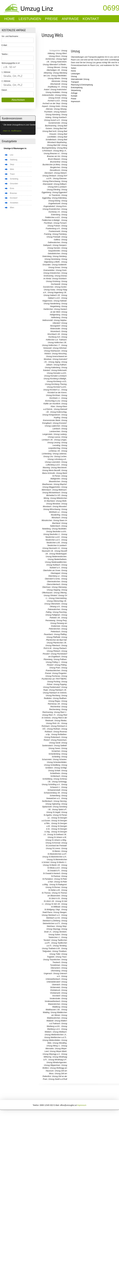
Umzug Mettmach (59, 490)
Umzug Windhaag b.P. (57, 1060)
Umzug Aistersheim (59, 62)
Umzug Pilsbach (53, 651)
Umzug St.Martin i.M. (51, 865)
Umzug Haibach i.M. (51, 295)
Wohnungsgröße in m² (11, 63)
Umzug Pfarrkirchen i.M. (57, 643)
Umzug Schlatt (54, 771)
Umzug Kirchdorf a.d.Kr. (57, 387)
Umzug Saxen (54, 748)
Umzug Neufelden (59, 529)
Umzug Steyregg (53, 929)
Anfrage (70, 19)
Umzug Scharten (59, 759)
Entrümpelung (77, 87)
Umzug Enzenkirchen (51, 209)
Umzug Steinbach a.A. (51, 915)
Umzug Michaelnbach (51, 493)
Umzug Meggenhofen (51, 487)
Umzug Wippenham (52, 1065)
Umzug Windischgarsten (57, 1062)
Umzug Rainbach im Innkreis (54, 693)
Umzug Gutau (49, 290)
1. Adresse (6, 72)
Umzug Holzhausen (52, 351)
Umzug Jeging (54, 362)
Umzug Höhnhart (60, 348)
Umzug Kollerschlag (58, 412)
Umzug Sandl (54, 743)
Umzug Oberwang (59, 587)
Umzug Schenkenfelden (56, 762)
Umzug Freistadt (53, 237)
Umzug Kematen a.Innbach (55, 376)
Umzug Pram (54, 668)
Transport (75, 82)
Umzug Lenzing (53, 443)
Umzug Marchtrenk (58, 468)
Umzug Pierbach (60, 648)
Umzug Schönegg (59, 782)
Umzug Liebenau (60, 454)
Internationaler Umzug (80, 79)
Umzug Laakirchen (52, 426)
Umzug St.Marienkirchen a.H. (54, 857)
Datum (4, 90)
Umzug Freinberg (59, 234)
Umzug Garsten (53, 248)
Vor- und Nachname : (10, 36)
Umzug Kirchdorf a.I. (51, 390)
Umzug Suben (54, 935)
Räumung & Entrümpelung (82, 85)
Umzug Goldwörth (59, 265)
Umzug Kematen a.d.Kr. (57, 373)
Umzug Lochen (60, 456)
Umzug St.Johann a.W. (57, 837)
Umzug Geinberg (60, 256)
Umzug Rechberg (53, 695)
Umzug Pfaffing (60, 634)
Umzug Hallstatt (60, 301)
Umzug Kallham (60, 365)
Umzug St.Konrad (53, 843)
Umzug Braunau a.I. (52, 153)
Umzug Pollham (60, 659)
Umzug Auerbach (59, 117)
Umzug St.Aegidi (53, 812)
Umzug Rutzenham (59, 740)
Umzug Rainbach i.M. (58, 690)
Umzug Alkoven (53, 67)
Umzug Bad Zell (53, 145)
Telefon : (5, 54)
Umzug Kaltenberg (52, 367)
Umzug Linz (48, 456)
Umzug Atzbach (59, 112)
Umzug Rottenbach (52, 737)
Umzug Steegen (60, 912)
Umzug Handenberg (52, 304)
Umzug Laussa (54, 437)
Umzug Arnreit (54, 98)
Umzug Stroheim (59, 932)
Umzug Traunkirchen (51, 960)
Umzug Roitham (53, 729)
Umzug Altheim (54, 78)
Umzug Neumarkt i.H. (51, 548)
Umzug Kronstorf (60, 423)
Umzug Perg (61, 620)
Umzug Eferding (53, 190)
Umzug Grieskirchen (51, 273)
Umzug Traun (61, 957)
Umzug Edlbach (60, 184)
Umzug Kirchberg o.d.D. (57, 381)
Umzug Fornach (59, 223)
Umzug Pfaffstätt (53, 637)
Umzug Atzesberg (52, 115)
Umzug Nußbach (53, 565)
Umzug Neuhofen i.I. (51, 534)
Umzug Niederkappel (58, 554)
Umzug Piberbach (52, 645)
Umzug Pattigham (52, 615)
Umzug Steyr (61, 926)
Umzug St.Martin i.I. (58, 862)
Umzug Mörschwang (51, 509)
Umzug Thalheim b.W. (51, 948)
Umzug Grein (61, 270)
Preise (51, 19)
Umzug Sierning (59, 801)
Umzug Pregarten (59, 673)
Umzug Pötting (60, 665)
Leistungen (30, 19)
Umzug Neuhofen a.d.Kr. (56, 531)
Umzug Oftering (60, 593)
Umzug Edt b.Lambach (57, 187)
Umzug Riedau (60, 720)
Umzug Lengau (60, 440)
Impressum (75, 101)
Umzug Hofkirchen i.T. (51, 345)
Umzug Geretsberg (52, 259)
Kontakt (91, 19)
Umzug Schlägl (60, 768)
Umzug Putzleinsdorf (51, 687)
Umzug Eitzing (54, 201)
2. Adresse (6, 81)
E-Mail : (5, 45)
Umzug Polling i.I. (53, 662)
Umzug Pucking (53, 682)
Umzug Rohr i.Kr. (53, 723)
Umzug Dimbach (49, 176)
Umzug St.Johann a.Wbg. (56, 840)
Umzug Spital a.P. (59, 809)
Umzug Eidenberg (59, 198)
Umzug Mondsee (53, 504)
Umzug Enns (61, 206)
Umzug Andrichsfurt (58, 89)
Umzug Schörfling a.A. (51, 784)
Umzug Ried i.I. (60, 712)
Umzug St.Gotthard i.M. (56, 834)
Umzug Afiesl (61, 53)
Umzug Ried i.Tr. (49, 715)
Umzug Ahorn (54, 56)
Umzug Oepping (53, 590)
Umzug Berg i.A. (59, 151)
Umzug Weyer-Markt (58, 1051)
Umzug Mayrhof (60, 484)
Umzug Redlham (59, 698)
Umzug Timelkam (59, 951)
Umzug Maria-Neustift (51, 470)
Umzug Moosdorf (59, 506)
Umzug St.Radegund (57, 884)
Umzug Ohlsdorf (50, 595)
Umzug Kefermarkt (59, 370)
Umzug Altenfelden (59, 76)
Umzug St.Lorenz (53, 848)
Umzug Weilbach (59, 1032)
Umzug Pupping (59, 684)
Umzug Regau (54, 701)
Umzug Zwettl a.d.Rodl (57, 1079)
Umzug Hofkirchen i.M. (57, 342)
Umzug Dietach (60, 173)
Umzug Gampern (59, 245)
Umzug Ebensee (60, 178)
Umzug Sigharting (52, 804)
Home (9, 19)
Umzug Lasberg (60, 434)
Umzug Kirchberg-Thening (56, 384)
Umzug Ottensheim (52, 604)
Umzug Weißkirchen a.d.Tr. (55, 1037)
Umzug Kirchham (53, 395)
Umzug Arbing (61, 95)
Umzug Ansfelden (53, 92)
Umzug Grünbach (59, 279)
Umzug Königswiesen (51, 415)
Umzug (75, 51)
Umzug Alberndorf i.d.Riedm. (55, 64)
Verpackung (76, 90)
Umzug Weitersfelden (51, 1040)
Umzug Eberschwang (51, 181)
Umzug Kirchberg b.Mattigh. (55, 379)
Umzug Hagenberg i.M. (56, 292)
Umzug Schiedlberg (52, 765)
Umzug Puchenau (52, 676)
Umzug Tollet (54, 954)
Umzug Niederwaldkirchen (56, 562)
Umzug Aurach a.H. (52, 120)
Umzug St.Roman (53, 887)
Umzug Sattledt (60, 745)
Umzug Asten (54, 106)
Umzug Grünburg (53, 281)
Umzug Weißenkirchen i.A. (56, 1035)
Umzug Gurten (61, 287)
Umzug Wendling (60, 1043)
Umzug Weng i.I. (53, 1046)
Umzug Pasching (60, 612)
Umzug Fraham (53, 226)
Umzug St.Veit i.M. (52, 904)
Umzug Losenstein (52, 462)
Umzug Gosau (54, 267)
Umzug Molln (61, 501)
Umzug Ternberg (60, 946)
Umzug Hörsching (59, 354)
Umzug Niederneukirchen (56, 556)
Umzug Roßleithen (58, 734)
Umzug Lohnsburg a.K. (57, 459)
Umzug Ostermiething (58, 598)
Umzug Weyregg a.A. (51, 1054)
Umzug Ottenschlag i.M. (57, 601)
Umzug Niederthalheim (57, 559)
